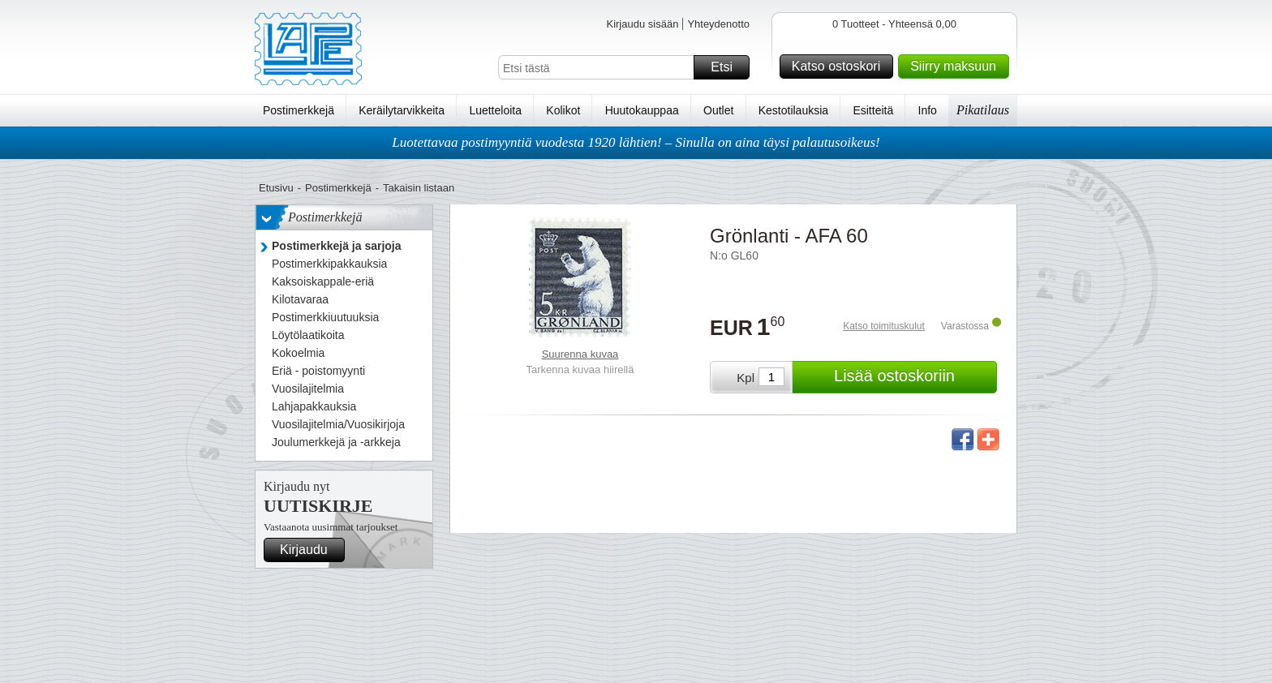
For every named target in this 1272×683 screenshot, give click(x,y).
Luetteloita (495, 110)
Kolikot (563, 110)
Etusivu (276, 188)
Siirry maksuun (957, 66)
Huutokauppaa (642, 110)
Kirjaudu (310, 550)
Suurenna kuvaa (580, 354)
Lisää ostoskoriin (913, 377)
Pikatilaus (982, 110)
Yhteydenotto (718, 24)
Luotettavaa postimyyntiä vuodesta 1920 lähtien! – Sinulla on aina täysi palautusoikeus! (636, 142)
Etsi (728, 67)
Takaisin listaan (418, 188)
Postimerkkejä (298, 110)
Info (927, 110)
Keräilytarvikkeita (402, 110)
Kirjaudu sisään (642, 24)
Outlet (718, 110)
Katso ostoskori (840, 66)
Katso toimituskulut (884, 326)
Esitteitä (873, 110)
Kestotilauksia (793, 110)
